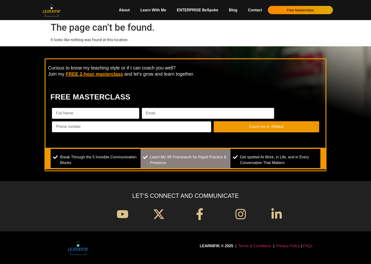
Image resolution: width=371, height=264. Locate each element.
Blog (233, 10)
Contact (255, 10)
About (124, 10)
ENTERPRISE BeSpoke (197, 10)
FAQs (308, 246)
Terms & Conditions (254, 246)
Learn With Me (153, 10)
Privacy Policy (288, 246)
